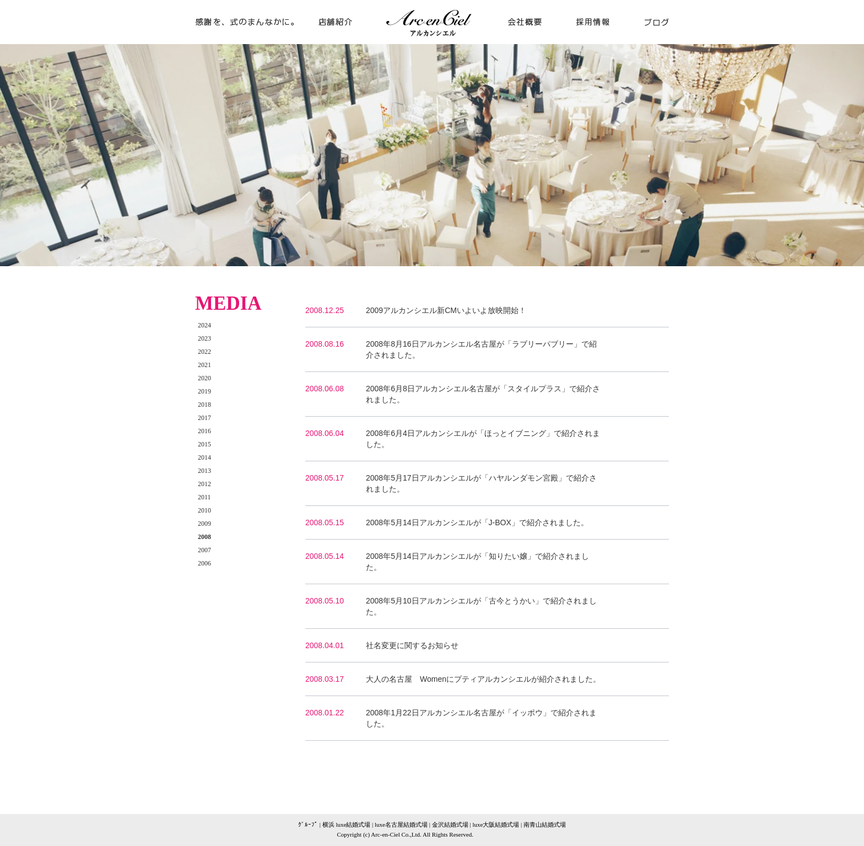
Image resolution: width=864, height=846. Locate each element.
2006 (204, 563)
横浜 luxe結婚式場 (346, 824)
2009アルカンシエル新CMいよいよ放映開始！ (446, 310)
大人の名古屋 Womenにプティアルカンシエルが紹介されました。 (483, 679)
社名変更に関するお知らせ (412, 645)
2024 (204, 325)
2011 (204, 497)
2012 (204, 484)
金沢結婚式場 (450, 824)
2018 (204, 404)
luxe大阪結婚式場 (495, 824)
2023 (204, 338)
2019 (204, 391)
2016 (204, 431)
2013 (204, 471)
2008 (204, 537)
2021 (204, 365)
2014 (204, 457)
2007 (204, 550)
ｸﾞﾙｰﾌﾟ (308, 824)
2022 (204, 351)
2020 (204, 378)
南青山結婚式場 (544, 824)
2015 (204, 444)
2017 (204, 418)
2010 (204, 510)
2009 (204, 523)
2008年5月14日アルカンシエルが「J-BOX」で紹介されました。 (477, 522)
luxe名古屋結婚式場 (401, 824)
